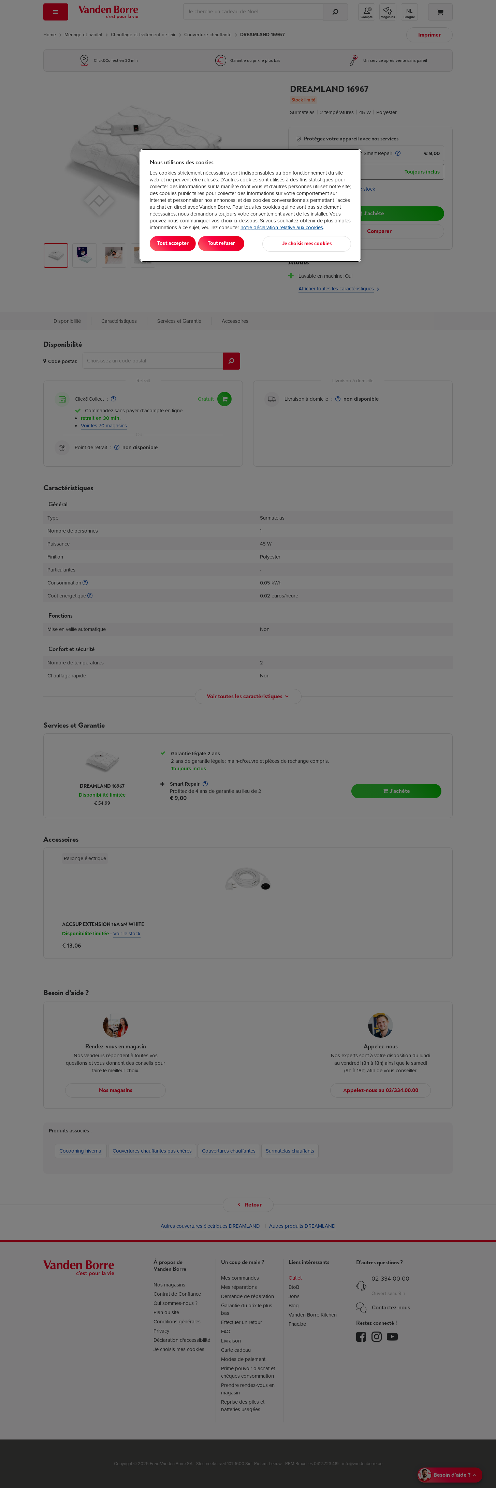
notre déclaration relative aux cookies (281, 227)
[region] (250, 205)
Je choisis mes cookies (317, 243)
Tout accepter (178, 243)
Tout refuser (237, 243)
